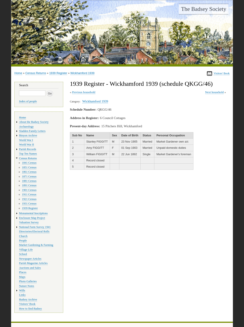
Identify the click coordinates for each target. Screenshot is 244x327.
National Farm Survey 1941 (35, 227)
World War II (26, 144)
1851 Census (29, 167)
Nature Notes (26, 286)
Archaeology (26, 126)
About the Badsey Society (34, 121)
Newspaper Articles (30, 258)
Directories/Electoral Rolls (34, 231)
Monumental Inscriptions (33, 213)
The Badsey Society (203, 9)
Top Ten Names (28, 153)
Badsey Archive (28, 299)
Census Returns (35, 73)
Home (18, 73)
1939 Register (58, 73)
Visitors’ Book (27, 303)
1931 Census (29, 203)
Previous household (83, 92)
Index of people (28, 101)
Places (22, 272)
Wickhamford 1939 (82, 73)
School (23, 254)
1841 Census (29, 162)
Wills (22, 290)
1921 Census (29, 199)
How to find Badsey (30, 308)
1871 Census (29, 176)
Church (23, 236)
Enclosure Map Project (32, 217)
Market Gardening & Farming (36, 245)
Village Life (26, 249)
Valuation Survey (29, 222)
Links (22, 294)
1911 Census (29, 194)
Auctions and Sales (30, 267)
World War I (26, 140)
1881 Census (29, 180)
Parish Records (27, 149)
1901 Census (29, 190)
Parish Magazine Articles (33, 263)
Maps (22, 276)
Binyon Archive (28, 135)
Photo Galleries (28, 281)
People (23, 240)
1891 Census (29, 185)
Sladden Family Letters (32, 131)
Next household (214, 92)
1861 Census (29, 171)
